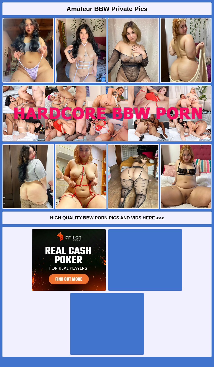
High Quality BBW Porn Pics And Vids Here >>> (107, 217)
